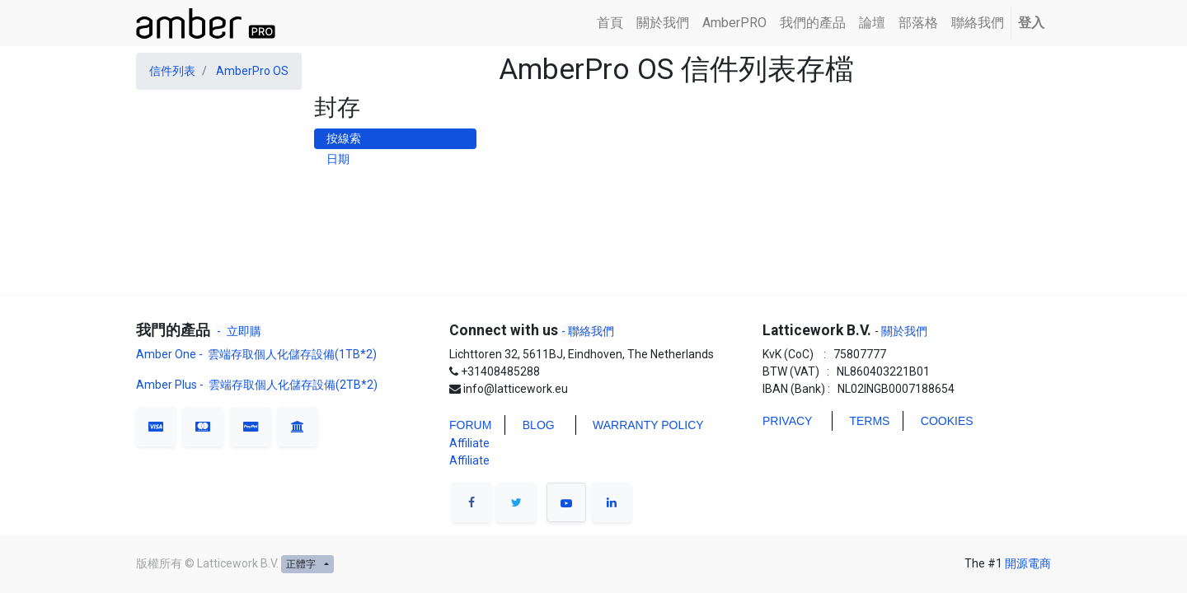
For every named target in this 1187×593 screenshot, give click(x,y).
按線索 (343, 138)
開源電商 (1028, 563)
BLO (534, 425)
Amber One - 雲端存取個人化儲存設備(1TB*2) (257, 354)
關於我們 (903, 331)
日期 (338, 159)
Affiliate (469, 443)
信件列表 (172, 70)
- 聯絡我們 (587, 331)
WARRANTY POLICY (648, 425)
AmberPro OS (252, 70)
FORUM (470, 425)
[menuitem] (610, 23)
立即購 (244, 331)
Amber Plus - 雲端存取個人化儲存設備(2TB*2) (257, 384)
